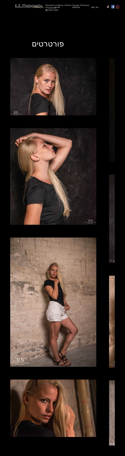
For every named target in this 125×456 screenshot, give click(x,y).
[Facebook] (113, 6)
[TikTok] (108, 6)
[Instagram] (117, 6)
